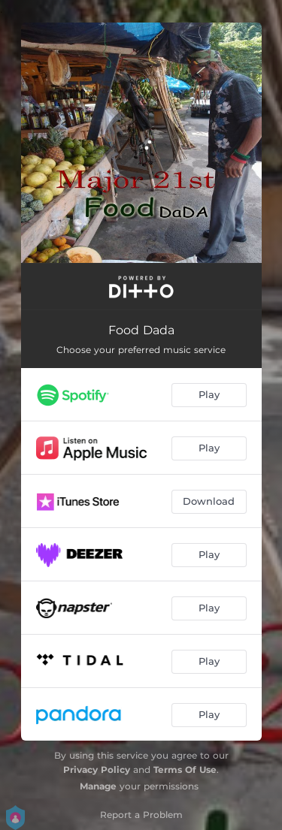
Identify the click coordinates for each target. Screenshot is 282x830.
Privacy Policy (96, 769)
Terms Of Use (185, 769)
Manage (98, 786)
